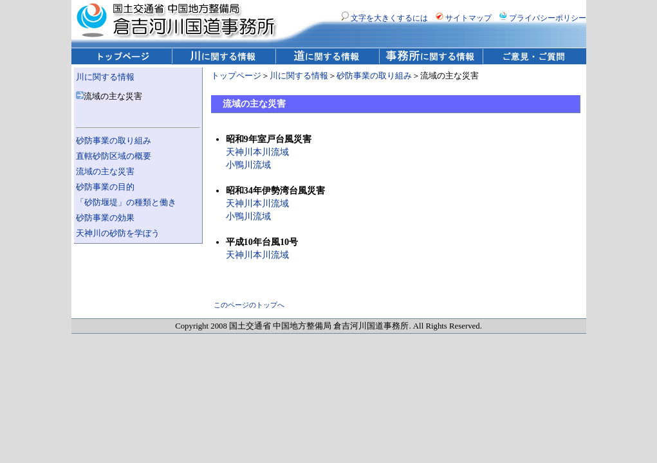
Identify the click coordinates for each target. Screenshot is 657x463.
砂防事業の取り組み (113, 140)
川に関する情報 (105, 77)
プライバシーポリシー (542, 18)
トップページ (236, 75)
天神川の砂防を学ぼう (118, 233)
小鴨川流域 (248, 164)
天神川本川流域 (257, 152)
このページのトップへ (249, 305)
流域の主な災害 (105, 171)
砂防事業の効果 (105, 217)
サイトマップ (464, 18)
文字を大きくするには (384, 18)
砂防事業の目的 (105, 187)
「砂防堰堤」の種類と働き (126, 202)
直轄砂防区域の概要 (113, 156)
